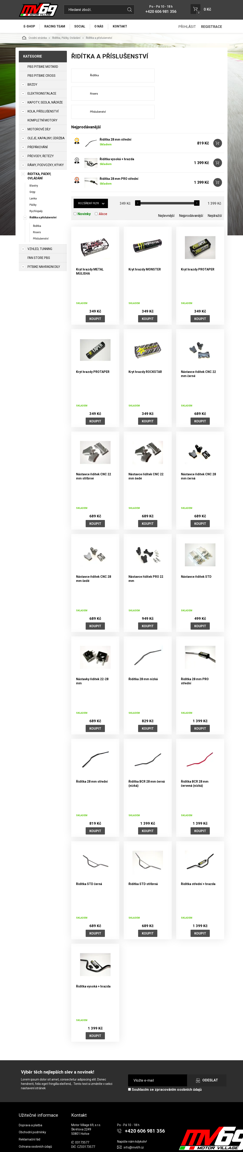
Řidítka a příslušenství (43, 218)
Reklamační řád (29, 1122)
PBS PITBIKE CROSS (42, 76)
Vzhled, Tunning (40, 249)
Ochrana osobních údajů (35, 1130)
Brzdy (32, 85)
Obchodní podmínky (32, 1115)
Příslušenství (41, 239)
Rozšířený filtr (88, 186)
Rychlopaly (36, 211)
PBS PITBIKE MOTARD (43, 67)
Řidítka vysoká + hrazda (117, 142)
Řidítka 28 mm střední (115, 122)
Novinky (84, 197)
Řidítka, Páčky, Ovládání (66, 38)
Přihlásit (187, 27)
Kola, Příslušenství (43, 112)
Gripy (32, 192)
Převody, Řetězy (41, 156)
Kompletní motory (42, 121)
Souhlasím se (165, 1073)
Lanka (33, 198)
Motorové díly (39, 130)
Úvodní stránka (34, 38)
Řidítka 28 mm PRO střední (119, 162)
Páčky (33, 205)
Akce (103, 197)
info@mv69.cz (134, 1130)
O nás (101, 26)
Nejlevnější (166, 199)
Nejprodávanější (191, 199)
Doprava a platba (30, 1108)
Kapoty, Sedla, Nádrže (45, 103)
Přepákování (38, 148)
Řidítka (37, 226)
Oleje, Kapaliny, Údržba (46, 139)
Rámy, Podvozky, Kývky (46, 165)
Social (81, 26)
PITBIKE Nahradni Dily (44, 267)
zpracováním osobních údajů (178, 1073)
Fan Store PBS (39, 258)
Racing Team (55, 26)
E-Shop (29, 26)
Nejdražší (215, 199)
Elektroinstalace (42, 94)
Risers (37, 232)
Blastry (34, 186)
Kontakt (122, 26)
